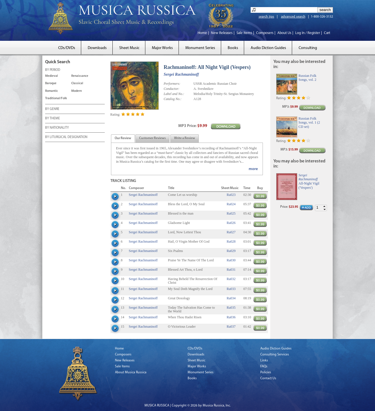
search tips (266, 16)
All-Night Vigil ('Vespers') (309, 185)
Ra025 (231, 213)
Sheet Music (129, 48)
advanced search (293, 16)
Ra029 (231, 251)
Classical (77, 83)
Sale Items (244, 33)
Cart (327, 33)
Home (202, 33)
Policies (265, 372)
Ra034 (231, 298)
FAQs (263, 366)
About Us (284, 33)
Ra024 (231, 204)
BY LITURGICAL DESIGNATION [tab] (66, 137)
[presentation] (123, 139)
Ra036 (231, 317)
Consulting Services (274, 354)
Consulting (308, 48)
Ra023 (231, 195)
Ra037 (231, 327)
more (253, 169)
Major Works (162, 48)
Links (264, 360)
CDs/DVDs (66, 48)
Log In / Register (307, 33)
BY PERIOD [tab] (52, 70)
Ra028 (231, 241)
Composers (264, 33)
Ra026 (231, 223)
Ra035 (231, 308)
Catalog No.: (173, 99)
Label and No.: (174, 94)
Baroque (50, 83)
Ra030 (231, 260)
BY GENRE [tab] (52, 109)
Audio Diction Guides (268, 48)
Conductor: (171, 89)
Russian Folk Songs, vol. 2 (308, 78)
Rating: (115, 114)
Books (233, 48)
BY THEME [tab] (52, 118)
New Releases (221, 33)
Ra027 (231, 232)
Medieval (51, 76)
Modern (76, 91)
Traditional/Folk (56, 98)
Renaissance (79, 76)
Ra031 (231, 270)
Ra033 (231, 289)
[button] (324, 206)
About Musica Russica (130, 372)
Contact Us (268, 378)
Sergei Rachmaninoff (181, 74)
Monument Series (200, 48)
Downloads (97, 48)
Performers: (172, 84)
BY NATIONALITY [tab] (57, 128)
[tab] (123, 138)
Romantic (51, 91)
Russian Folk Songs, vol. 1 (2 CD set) (309, 122)
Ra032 (231, 279)
